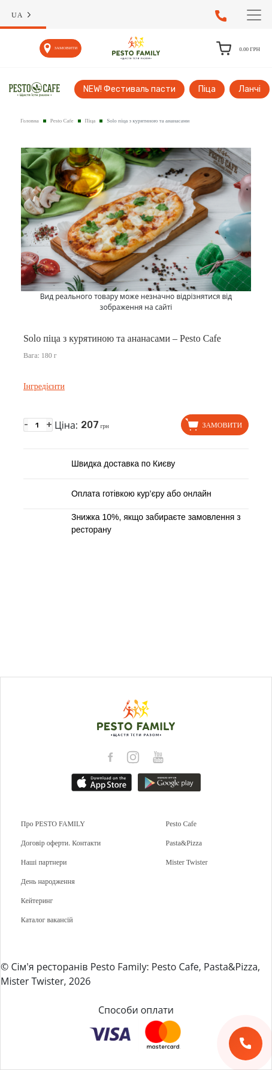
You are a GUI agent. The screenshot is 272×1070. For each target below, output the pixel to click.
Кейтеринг (37, 900)
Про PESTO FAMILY (53, 824)
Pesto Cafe (62, 121)
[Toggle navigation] (254, 15)
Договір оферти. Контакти (61, 843)
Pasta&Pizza (184, 843)
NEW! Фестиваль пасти (129, 89)
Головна (29, 121)
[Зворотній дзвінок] (245, 1043)
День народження (48, 881)
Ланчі (249, 89)
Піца (207, 89)
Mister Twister (187, 862)
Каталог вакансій (47, 920)
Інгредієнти (44, 386)
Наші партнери (44, 862)
